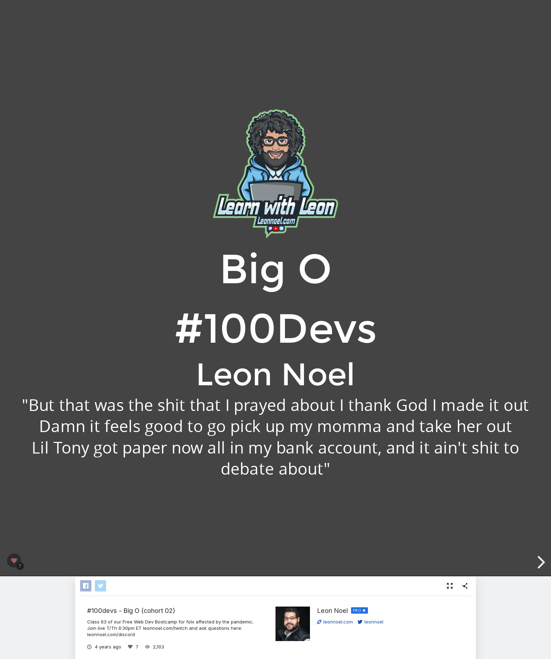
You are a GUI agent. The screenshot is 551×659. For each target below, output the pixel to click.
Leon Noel (332, 610)
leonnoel (370, 622)
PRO (357, 610)
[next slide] (540, 562)
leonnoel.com (335, 622)
